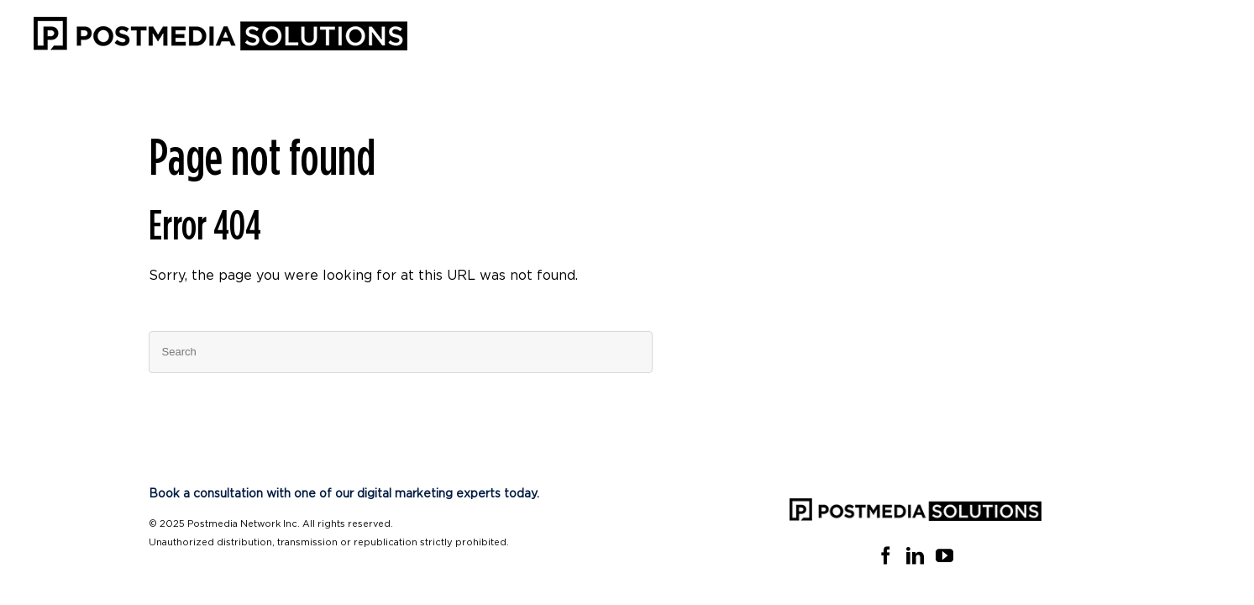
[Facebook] (886, 556)
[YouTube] (944, 556)
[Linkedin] (915, 556)
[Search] (401, 352)
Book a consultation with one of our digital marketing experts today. (344, 494)
